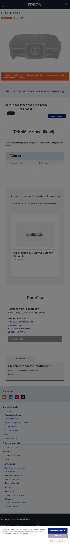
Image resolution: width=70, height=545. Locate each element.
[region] (35, 535)
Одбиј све (57, 535)
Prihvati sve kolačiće (57, 530)
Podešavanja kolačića (57, 541)
